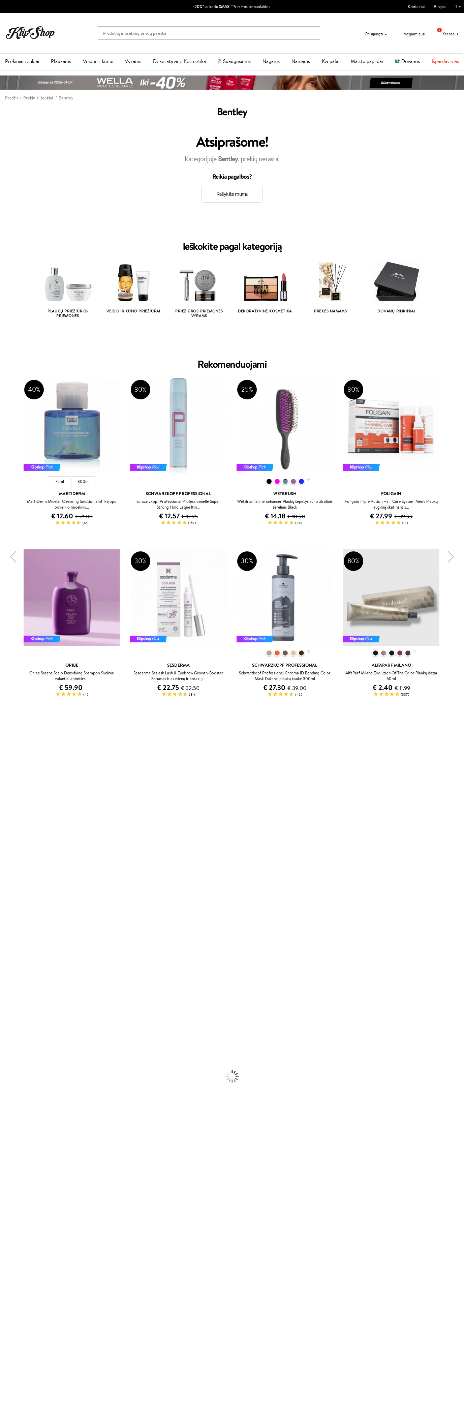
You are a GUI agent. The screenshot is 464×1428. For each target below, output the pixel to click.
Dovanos (410, 61)
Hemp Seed (11, 963)
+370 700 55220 (329, 1243)
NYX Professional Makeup (24, 839)
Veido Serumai (13, 1075)
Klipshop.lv (171, 1281)
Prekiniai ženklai (22, 61)
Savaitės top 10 (175, 1250)
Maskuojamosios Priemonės (25, 1128)
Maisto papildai (367, 61)
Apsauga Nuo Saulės (19, 1101)
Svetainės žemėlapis (28, 1276)
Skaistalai (8, 1154)
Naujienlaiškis (27, 1326)
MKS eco (8, 917)
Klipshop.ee (172, 1295)
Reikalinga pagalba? (331, 1237)
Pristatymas (97, 1263)
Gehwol (7, 852)
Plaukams (61, 61)
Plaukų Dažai (12, 1055)
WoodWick (10, 819)
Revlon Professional (18, 904)
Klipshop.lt (21, 1237)
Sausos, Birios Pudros (19, 1134)
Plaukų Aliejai (12, 1023)
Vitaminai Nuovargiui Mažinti (27, 1180)
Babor (5, 753)
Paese (5, 858)
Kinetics (7, 924)
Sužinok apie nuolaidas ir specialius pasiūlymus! (58, 1333)
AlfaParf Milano (14, 957)
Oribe (5, 911)
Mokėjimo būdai (101, 1256)
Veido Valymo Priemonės (23, 1082)
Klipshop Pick (173, 1263)
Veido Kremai (12, 1062)
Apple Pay (19, 1256)
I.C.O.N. (8, 792)
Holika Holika (12, 944)
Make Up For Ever (16, 983)
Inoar (5, 760)
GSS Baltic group (178, 1275)
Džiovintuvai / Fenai (18, 1042)
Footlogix (9, 931)
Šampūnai (9, 1009)
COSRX (7, 832)
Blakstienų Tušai (14, 1147)
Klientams (96, 1237)
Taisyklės (18, 1243)
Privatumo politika (27, 1250)
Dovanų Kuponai (101, 1270)
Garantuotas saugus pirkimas (377, 1220)
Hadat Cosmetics (16, 898)
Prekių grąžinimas (140, 1220)
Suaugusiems (237, 61)
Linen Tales (10, 825)
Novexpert (10, 996)
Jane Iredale (11, 786)
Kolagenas (9, 1174)
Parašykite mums (329, 1255)
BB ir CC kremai (15, 1141)
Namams (300, 61)
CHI (4, 937)
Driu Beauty (11, 871)
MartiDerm (10, 812)
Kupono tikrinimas (103, 1276)
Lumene (7, 990)
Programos (173, 1237)
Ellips (4, 865)
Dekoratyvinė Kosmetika (179, 61)
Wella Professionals (18, 878)
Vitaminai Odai (14, 1187)
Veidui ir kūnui (98, 61)
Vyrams (133, 61)
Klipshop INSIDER (27, 1263)
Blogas (439, 6)
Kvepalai (330, 61)
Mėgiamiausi (410, 33)
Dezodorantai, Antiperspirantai (29, 1095)
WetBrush (9, 779)
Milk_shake (10, 747)
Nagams (271, 61)
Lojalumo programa (179, 1256)
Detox (6, 1193)
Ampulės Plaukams (17, 1029)
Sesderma (9, 773)
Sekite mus (323, 1279)
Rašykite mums (232, 194)
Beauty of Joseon (16, 806)
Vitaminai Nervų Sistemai (24, 1200)
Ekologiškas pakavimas (257, 1220)
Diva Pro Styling (15, 891)
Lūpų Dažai (10, 1160)
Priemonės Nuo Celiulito (23, 1088)
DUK (14, 1270)
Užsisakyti (31, 1359)
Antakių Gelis (12, 1121)
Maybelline (10, 799)
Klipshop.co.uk (174, 1288)
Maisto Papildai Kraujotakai (25, 1213)
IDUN (5, 970)
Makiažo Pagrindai (16, 1115)
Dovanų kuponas (252, 1237)
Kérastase (9, 766)
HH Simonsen (13, 950)
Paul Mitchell (12, 976)
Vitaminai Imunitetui (19, 1207)
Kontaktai (416, 6)
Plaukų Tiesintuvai (16, 1036)
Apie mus (94, 1243)
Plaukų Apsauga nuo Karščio (26, 1049)
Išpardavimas (445, 61)
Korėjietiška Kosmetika (21, 1108)
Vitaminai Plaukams (18, 1167)
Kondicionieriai (14, 1016)
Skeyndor (9, 884)
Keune (6, 845)
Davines (7, 740)
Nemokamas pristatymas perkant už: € (48, 1220)
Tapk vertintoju (175, 1243)
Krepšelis (445, 33)
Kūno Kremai (12, 1068)
